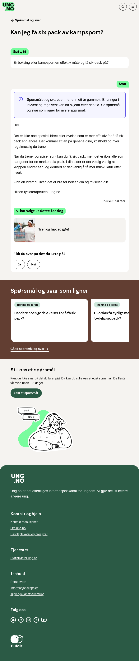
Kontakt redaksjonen (25, 522)
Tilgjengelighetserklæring (27, 594)
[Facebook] (36, 620)
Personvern (18, 581)
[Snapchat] (13, 620)
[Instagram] (28, 620)
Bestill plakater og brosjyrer (29, 534)
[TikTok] (21, 620)
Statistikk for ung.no (24, 558)
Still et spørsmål (26, 393)
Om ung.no (18, 528)
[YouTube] (44, 620)
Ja (19, 264)
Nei (33, 264)
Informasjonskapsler (24, 588)
